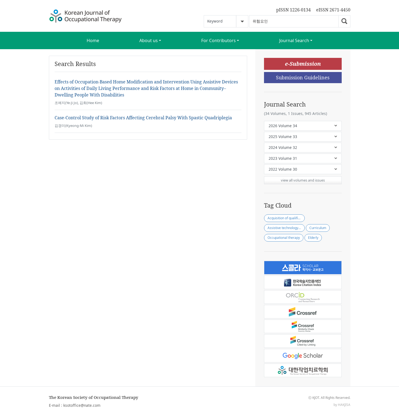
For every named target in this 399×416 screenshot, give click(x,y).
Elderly (313, 237)
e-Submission (303, 63)
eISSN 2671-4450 (333, 10)
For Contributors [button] (218, 40)
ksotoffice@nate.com (81, 405)
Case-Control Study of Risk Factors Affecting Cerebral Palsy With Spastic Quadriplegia (143, 118)
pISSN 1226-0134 (293, 10)
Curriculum (317, 228)
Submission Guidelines (302, 77)
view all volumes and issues (303, 180)
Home (93, 40)
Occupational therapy (284, 237)
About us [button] (148, 40)
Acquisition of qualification (286, 218)
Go (344, 21)
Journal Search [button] (294, 40)
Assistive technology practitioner (286, 228)
